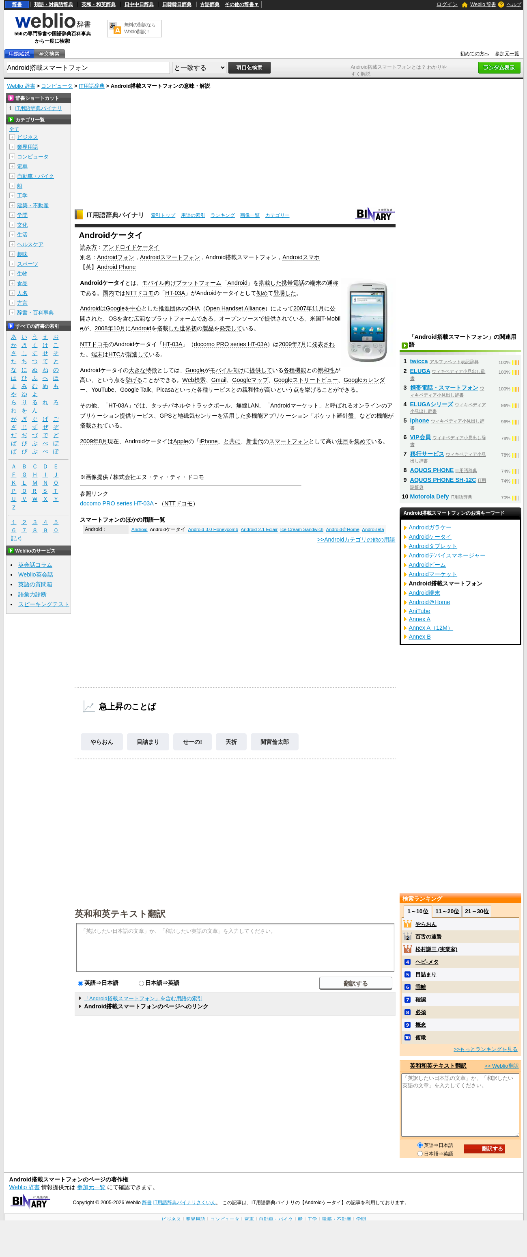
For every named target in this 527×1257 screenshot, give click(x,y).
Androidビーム (427, 564)
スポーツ (27, 264)
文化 (22, 225)
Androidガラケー (430, 527)
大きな (137, 370)
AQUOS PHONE (432, 470)
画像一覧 (250, 215)
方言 (22, 303)
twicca (419, 361)
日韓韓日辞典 (176, 4)
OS (112, 318)
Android (237, 283)
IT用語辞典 (92, 86)
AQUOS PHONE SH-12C (443, 480)
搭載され (91, 425)
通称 (332, 283)
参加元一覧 (507, 53)
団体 (175, 308)
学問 (22, 215)
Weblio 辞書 (483, 4)
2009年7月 (292, 344)
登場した (284, 293)
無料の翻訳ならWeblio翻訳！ (139, 28)
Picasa (165, 389)
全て (14, 129)
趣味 (22, 254)
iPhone (209, 441)
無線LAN (247, 405)
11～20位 (447, 911)
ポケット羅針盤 (334, 415)
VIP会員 (420, 437)
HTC (114, 354)
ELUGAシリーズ (431, 404)
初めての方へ (474, 53)
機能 (382, 415)
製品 (208, 328)
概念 (420, 1025)
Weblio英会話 (35, 574)
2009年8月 (94, 441)
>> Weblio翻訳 (501, 1066)
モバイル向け (159, 283)
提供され (276, 318)
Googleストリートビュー (306, 380)
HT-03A (175, 293)
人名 (22, 293)
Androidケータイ (430, 536)
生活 (22, 235)
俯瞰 (420, 1037)
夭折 (231, 742)
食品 (22, 283)
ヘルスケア (30, 244)
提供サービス (137, 415)
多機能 (254, 415)
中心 (136, 308)
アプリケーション (285, 415)
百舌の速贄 (428, 937)
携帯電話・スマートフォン (444, 387)
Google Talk (135, 389)
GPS (165, 415)
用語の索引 (193, 215)
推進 (164, 308)
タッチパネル (168, 405)
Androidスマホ (301, 257)
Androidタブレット (433, 546)
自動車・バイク (35, 176)
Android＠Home (342, 529)
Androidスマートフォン (170, 257)
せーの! (192, 742)
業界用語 (27, 147)
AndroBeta (373, 529)
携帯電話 (293, 283)
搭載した (270, 283)
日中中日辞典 (139, 4)
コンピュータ (57, 86)
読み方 (88, 247)
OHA (193, 308)
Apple (180, 441)
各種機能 (295, 370)
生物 (22, 274)
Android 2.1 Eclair (259, 529)
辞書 (17, 4)
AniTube (419, 611)
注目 (342, 441)
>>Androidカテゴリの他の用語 (356, 539)
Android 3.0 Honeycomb (213, 529)
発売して (230, 328)
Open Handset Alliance (235, 308)
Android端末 (425, 592)
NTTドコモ (139, 293)
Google (115, 308)
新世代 (254, 441)
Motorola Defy (429, 496)
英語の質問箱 (35, 584)
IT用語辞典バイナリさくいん (184, 1202)
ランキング (223, 215)
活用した (234, 415)
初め (262, 293)
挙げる (133, 380)
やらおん (101, 742)
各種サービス (214, 389)
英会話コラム (35, 564)
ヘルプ (514, 4)
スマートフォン (289, 441)
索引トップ (163, 215)
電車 (22, 166)
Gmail (219, 380)
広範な (142, 318)
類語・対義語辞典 (53, 4)
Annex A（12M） (431, 627)
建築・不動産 (33, 205)
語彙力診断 (32, 594)
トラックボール (210, 405)
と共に (232, 441)
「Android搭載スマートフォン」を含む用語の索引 (143, 998)
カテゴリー (277, 215)
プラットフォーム (199, 283)
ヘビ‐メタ (426, 962)
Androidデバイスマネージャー (447, 555)
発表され (323, 344)
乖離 (420, 987)
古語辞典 (209, 4)
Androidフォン (115, 257)
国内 (108, 293)
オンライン (367, 405)
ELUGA (420, 371)
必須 (420, 1012)
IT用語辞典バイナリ (115, 215)
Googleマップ (250, 380)
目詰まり (148, 742)
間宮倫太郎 (274, 742)
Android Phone (116, 267)
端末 (315, 283)
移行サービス (427, 454)
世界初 (188, 328)
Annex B (420, 636)
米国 (315, 318)
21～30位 (477, 911)
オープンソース (239, 318)
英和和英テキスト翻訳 (120, 913)
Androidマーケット (294, 405)
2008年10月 (110, 328)
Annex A (420, 619)
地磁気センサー (197, 415)
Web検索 (193, 380)
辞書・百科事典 (35, 313)
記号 (16, 538)
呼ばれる (341, 405)
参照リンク (94, 493)
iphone (419, 420)
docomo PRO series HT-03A (231, 344)
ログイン (447, 4)
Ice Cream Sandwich (301, 529)
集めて (362, 441)
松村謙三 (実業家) (436, 949)
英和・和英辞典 (99, 4)
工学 (22, 196)
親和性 (326, 370)
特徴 (151, 370)
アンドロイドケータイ (131, 247)
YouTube (102, 389)
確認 (420, 1000)
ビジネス (27, 137)
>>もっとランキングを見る (486, 1049)
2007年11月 (308, 308)
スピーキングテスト (43, 604)
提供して (261, 370)
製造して (137, 354)
